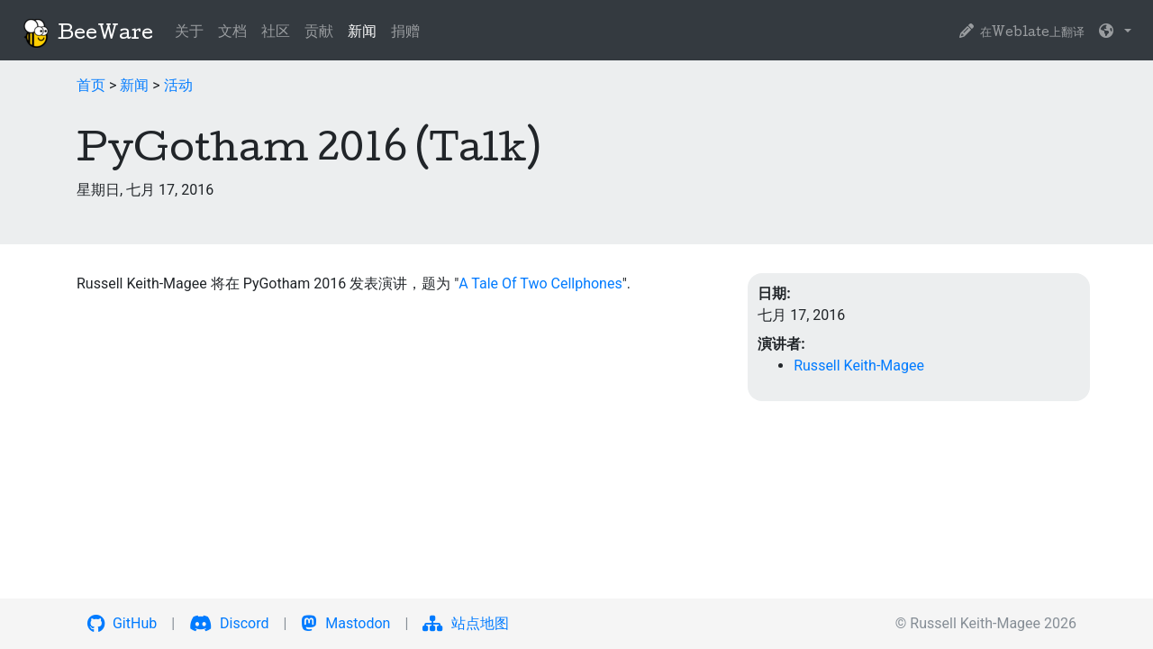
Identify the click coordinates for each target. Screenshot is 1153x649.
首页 (91, 85)
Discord (228, 623)
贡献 (318, 33)
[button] (1115, 33)
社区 (275, 33)
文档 (232, 33)
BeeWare (87, 33)
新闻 (366, 31)
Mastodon (345, 623)
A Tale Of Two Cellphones (540, 283)
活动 (178, 85)
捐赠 (405, 33)
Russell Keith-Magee (859, 365)
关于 (189, 33)
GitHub (122, 623)
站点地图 (465, 623)
